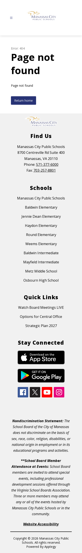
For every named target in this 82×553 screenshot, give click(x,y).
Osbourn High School (41, 280)
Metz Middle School (41, 271)
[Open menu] (11, 17)
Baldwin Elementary (41, 207)
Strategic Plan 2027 (41, 325)
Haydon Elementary (41, 225)
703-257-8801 (44, 170)
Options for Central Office (41, 316)
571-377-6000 (47, 164)
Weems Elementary (41, 243)
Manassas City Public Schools (41, 198)
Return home (23, 100)
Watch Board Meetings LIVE (41, 307)
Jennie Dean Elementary (41, 216)
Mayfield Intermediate (41, 262)
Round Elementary (41, 234)
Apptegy (50, 547)
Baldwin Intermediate (41, 253)
